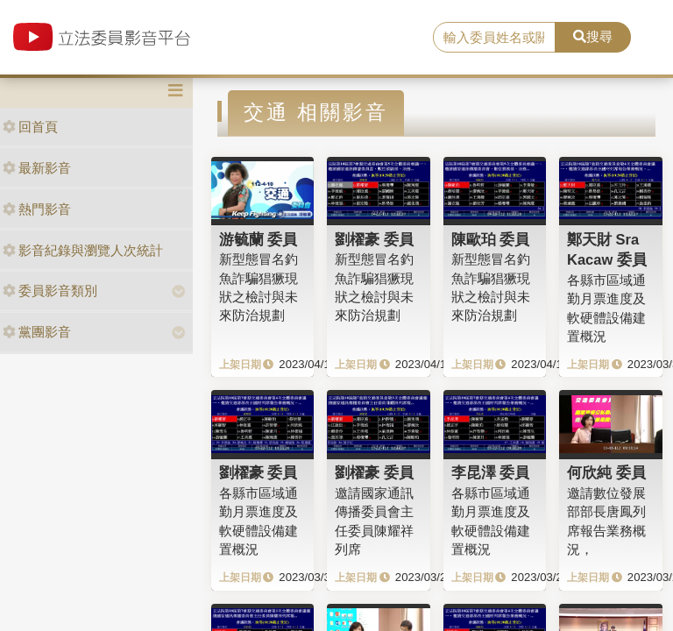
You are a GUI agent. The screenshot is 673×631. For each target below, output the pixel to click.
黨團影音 (37, 331)
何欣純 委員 (606, 472)
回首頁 (30, 126)
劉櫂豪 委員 (374, 239)
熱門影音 (37, 209)
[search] (494, 37)
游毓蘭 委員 (258, 239)
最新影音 (37, 167)
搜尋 (593, 36)
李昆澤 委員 (490, 472)
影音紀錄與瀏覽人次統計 (83, 250)
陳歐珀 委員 (490, 239)
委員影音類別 (50, 290)
